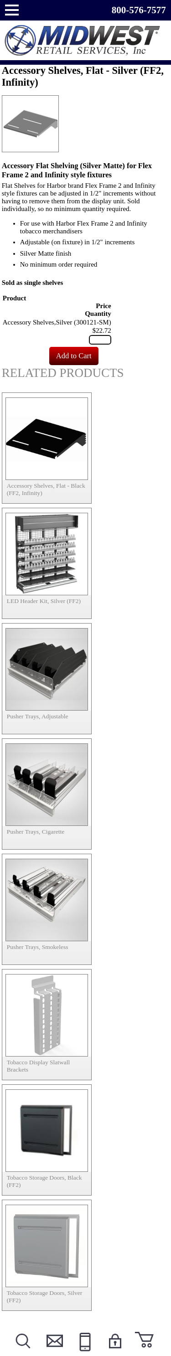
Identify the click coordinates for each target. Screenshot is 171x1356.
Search (22, 1352)
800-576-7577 (139, 10)
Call (83, 1352)
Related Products (63, 373)
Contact (53, 1352)
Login (114, 1352)
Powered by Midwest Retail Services (86, 40)
